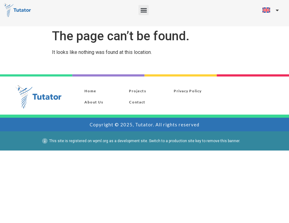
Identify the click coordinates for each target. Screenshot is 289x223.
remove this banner (222, 141)
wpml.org (100, 141)
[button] (143, 10)
